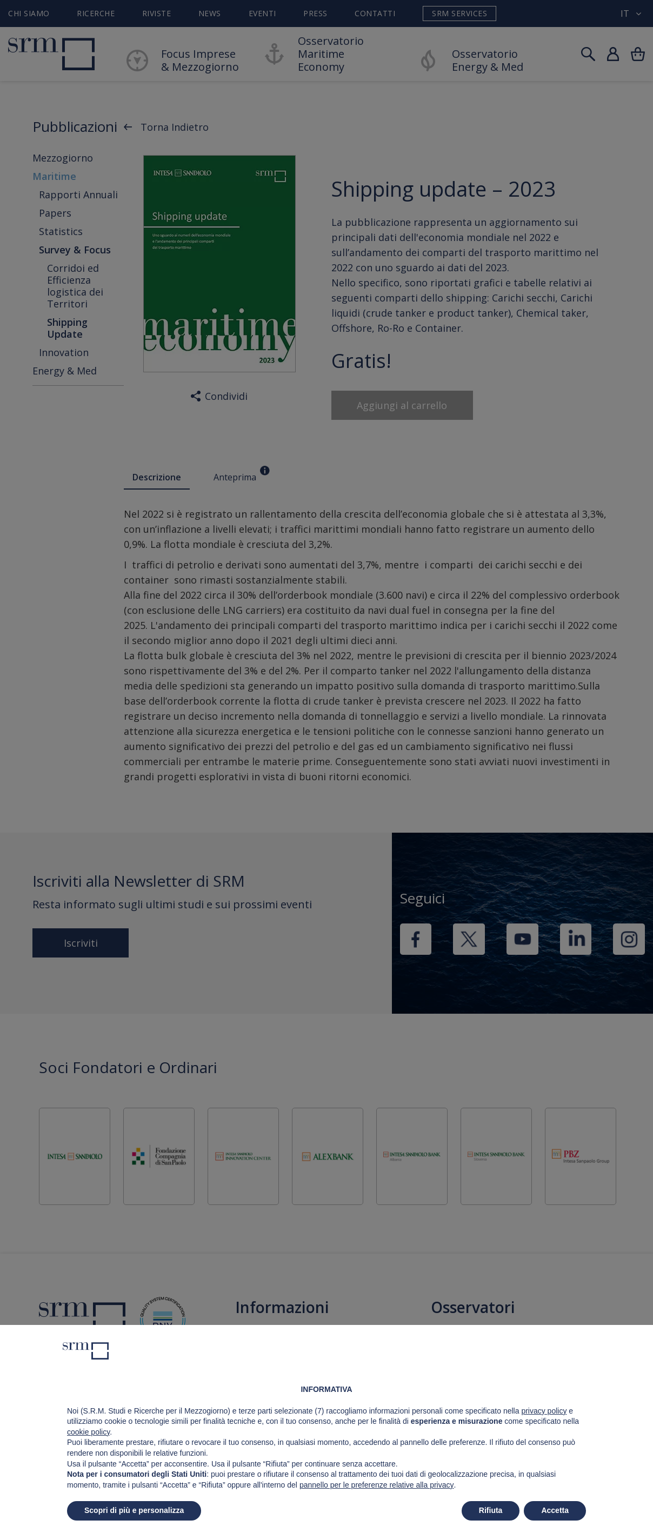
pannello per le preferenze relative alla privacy (376, 1485)
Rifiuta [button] (491, 1510)
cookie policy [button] (88, 1432)
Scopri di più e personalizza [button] (134, 1510)
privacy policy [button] (544, 1411)
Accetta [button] (555, 1510)
